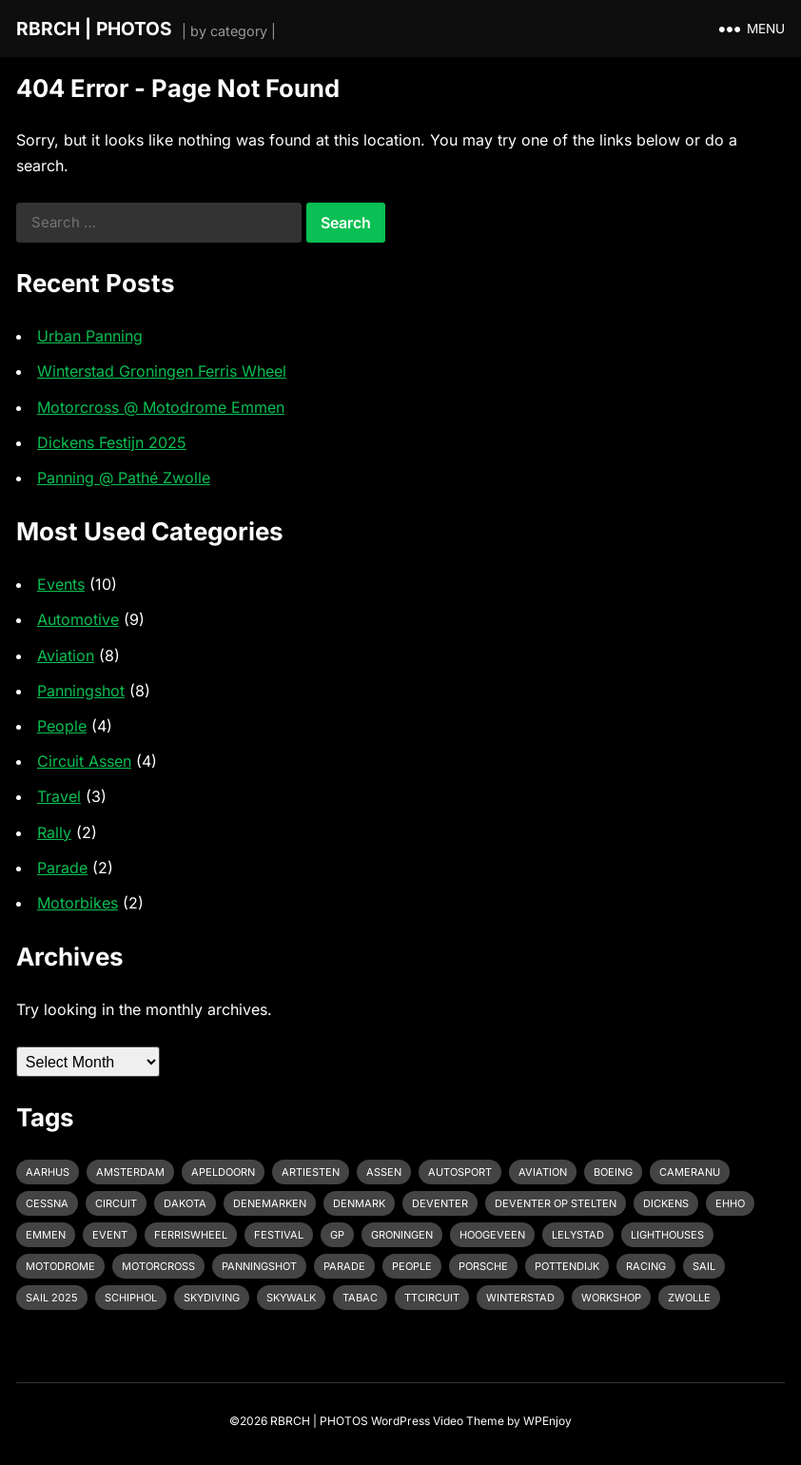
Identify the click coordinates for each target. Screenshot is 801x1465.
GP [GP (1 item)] (337, 1234)
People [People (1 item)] (412, 1266)
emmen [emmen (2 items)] (46, 1234)
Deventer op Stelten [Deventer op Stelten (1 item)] (555, 1203)
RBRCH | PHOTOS (94, 28)
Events (61, 584)
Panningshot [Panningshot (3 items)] (259, 1266)
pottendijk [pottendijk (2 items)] (567, 1266)
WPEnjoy (547, 1421)
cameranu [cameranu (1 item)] (689, 1172)
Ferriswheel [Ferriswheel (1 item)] (190, 1234)
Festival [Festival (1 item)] (278, 1234)
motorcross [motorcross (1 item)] (158, 1266)
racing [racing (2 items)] (646, 1266)
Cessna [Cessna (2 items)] (47, 1203)
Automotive (78, 619)
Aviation (65, 655)
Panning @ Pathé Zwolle (123, 477)
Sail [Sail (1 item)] (704, 1266)
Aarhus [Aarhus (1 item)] (47, 1172)
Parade (62, 867)
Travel (59, 796)
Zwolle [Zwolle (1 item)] (689, 1297)
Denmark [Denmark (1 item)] (359, 1203)
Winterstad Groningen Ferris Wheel (161, 371)
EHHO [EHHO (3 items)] (730, 1203)
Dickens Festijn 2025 (111, 442)
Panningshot (81, 690)
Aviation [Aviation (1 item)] (542, 1172)
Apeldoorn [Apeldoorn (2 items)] (223, 1172)
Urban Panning (90, 335)
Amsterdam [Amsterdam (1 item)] (130, 1172)
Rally (54, 832)
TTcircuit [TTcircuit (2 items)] (431, 1297)
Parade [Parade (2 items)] (344, 1266)
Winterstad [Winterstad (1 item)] (520, 1297)
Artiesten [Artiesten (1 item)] (311, 1172)
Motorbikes (77, 902)
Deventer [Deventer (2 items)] (440, 1203)
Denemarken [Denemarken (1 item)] (269, 1203)
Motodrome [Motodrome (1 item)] (60, 1266)
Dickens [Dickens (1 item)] (666, 1203)
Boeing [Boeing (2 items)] (613, 1172)
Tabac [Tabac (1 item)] (360, 1297)
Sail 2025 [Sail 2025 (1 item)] (52, 1297)
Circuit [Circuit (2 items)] (116, 1203)
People (62, 725)
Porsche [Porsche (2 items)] (483, 1266)
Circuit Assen (84, 761)
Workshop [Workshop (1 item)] (611, 1297)
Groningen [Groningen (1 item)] (402, 1234)
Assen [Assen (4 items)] (383, 1172)
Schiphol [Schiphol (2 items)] (131, 1297)
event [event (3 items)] (109, 1234)
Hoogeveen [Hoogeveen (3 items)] (492, 1234)
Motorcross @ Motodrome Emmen (160, 407)
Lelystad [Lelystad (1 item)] (578, 1234)
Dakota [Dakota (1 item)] (185, 1203)
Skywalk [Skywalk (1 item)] (291, 1297)
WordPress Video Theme (437, 1421)
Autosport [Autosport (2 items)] (460, 1172)
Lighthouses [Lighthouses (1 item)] (667, 1234)
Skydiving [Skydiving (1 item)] (212, 1297)
